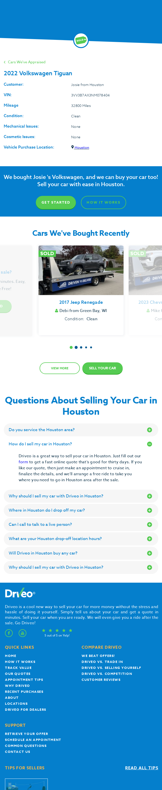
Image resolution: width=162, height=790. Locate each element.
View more (59, 368)
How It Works (103, 202)
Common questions (26, 745)
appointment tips (24, 679)
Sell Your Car (102, 368)
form (24, 462)
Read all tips (141, 768)
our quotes (18, 673)
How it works (20, 661)
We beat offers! (98, 655)
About (12, 697)
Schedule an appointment (33, 739)
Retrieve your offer (26, 733)
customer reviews (101, 679)
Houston (80, 147)
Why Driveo (17, 685)
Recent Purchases (24, 691)
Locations (16, 703)
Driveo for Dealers (25, 709)
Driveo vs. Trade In (102, 661)
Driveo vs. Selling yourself (111, 667)
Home (10, 655)
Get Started (56, 202)
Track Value (18, 667)
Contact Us (17, 751)
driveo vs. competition (107, 673)
